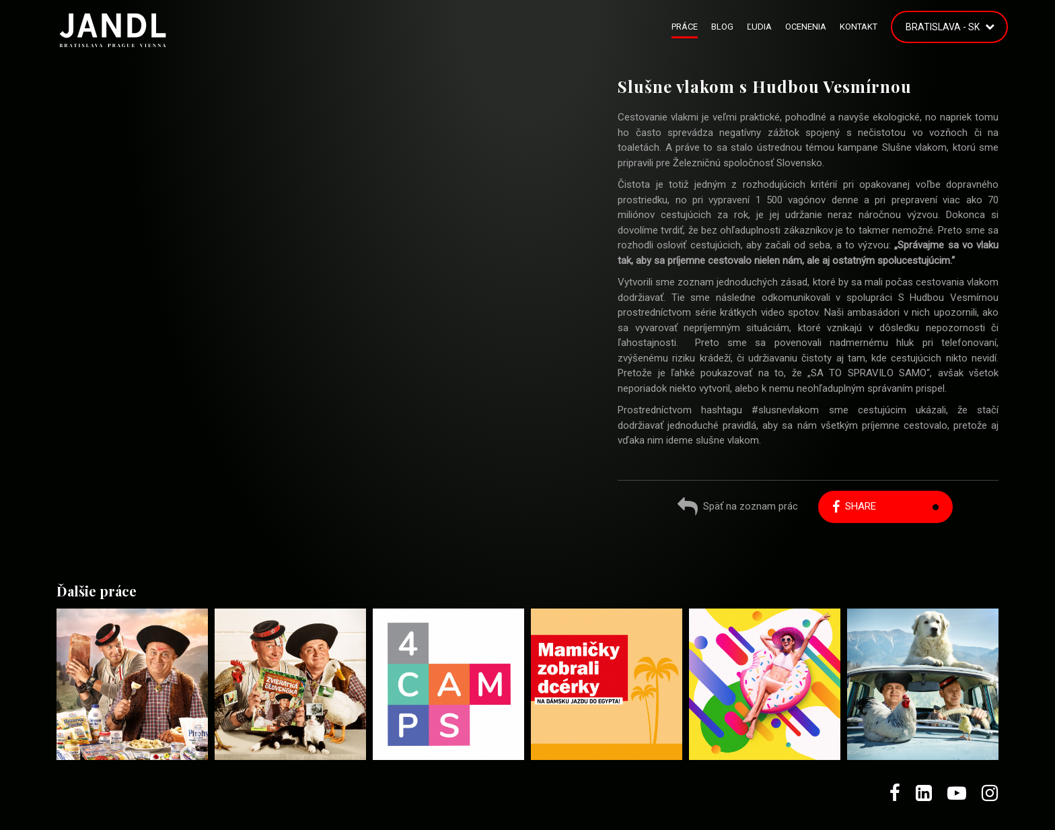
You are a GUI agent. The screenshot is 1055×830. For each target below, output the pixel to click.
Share (854, 506)
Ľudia (759, 27)
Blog (722, 27)
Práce (684, 27)
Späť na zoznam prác (738, 507)
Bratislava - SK (943, 27)
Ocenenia (805, 27)
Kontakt (858, 27)
